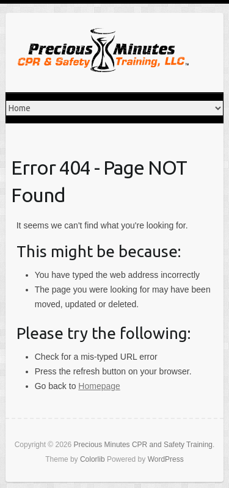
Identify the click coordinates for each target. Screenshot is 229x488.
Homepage (99, 386)
